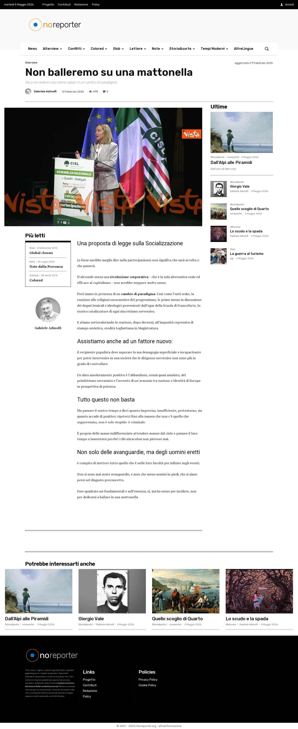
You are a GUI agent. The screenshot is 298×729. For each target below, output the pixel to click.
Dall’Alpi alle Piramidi (231, 162)
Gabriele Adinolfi (45, 91)
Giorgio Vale (240, 186)
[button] (266, 48)
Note (32, 262)
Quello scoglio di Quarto (249, 209)
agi (232, 258)
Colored (34, 275)
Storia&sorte (217, 157)
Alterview (31, 62)
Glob (32, 248)
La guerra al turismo (247, 254)
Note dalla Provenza (46, 266)
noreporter (233, 157)
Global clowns (41, 252)
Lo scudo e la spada (246, 231)
